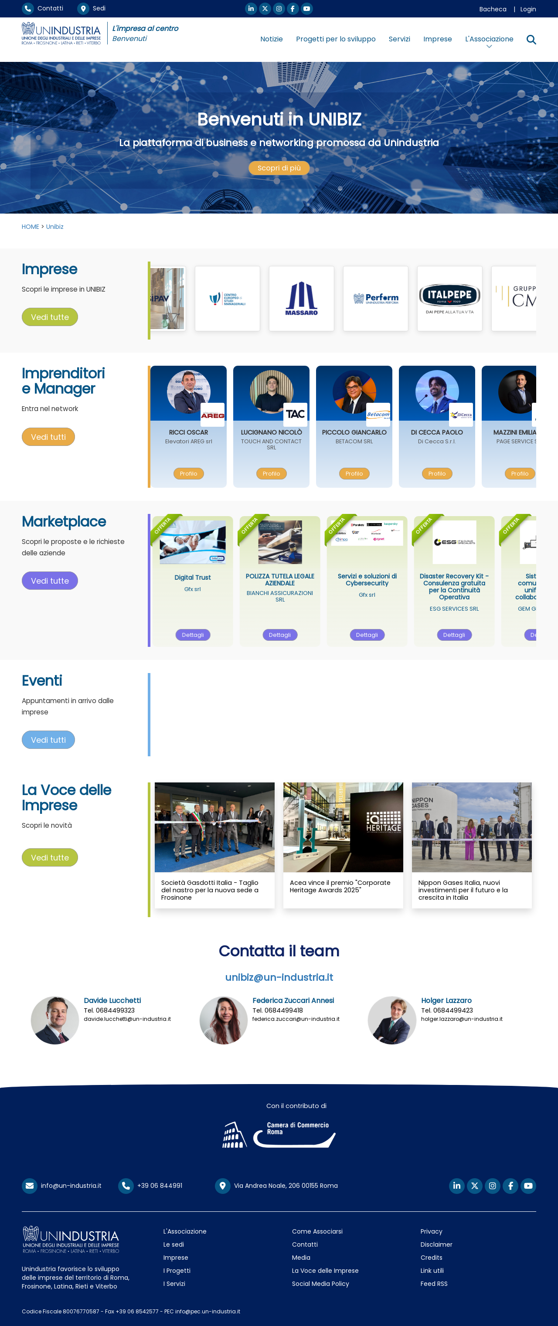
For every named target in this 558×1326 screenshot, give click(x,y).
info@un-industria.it (62, 1185)
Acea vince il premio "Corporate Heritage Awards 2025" (340, 886)
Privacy (431, 1231)
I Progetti (177, 1270)
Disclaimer (437, 1244)
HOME (30, 226)
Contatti (42, 8)
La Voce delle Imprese (325, 1270)
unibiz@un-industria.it (279, 977)
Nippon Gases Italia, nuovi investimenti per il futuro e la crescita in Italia (463, 890)
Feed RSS (434, 1283)
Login (528, 9)
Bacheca (493, 9)
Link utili (432, 1270)
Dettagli (214, 635)
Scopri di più (279, 168)
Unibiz (55, 226)
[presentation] (279, 168)
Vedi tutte (50, 317)
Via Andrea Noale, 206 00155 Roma (276, 1186)
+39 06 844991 (150, 1185)
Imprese (437, 39)
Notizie (271, 39)
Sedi (91, 8)
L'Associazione (185, 1231)
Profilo (205, 473)
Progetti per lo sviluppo (336, 39)
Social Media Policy (320, 1283)
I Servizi (174, 1283)
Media (301, 1257)
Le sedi (173, 1244)
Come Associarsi (317, 1231)
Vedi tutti (48, 436)
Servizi (399, 39)
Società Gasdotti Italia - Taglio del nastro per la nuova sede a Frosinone (210, 890)
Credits (431, 1257)
